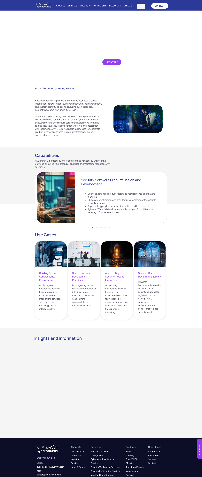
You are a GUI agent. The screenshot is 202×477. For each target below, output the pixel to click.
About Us (60, 5)
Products (85, 5)
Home (38, 88)
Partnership (99, 5)
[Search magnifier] (142, 6)
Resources (115, 5)
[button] (159, 6)
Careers (128, 5)
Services (72, 5)
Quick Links (154, 447)
